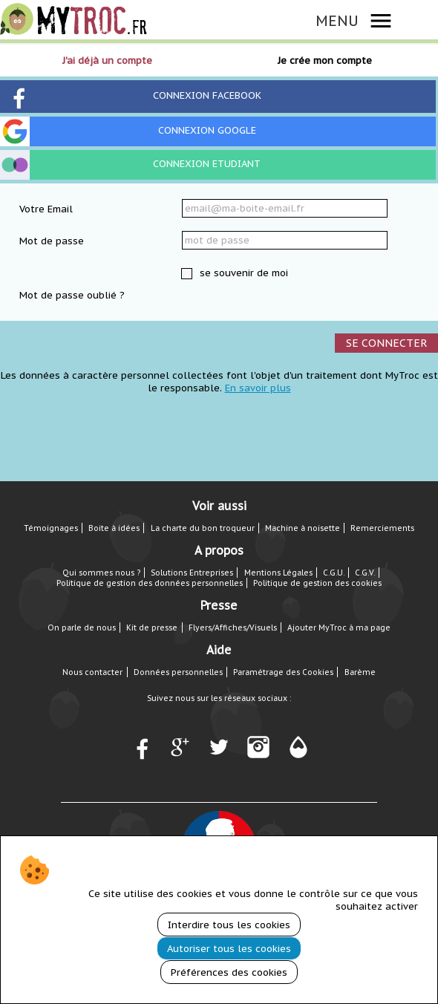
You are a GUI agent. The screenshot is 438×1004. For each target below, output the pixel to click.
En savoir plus (258, 388)
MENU (337, 20)
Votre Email (46, 209)
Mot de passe (51, 241)
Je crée (325, 60)
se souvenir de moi (242, 273)
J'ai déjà (107, 60)
